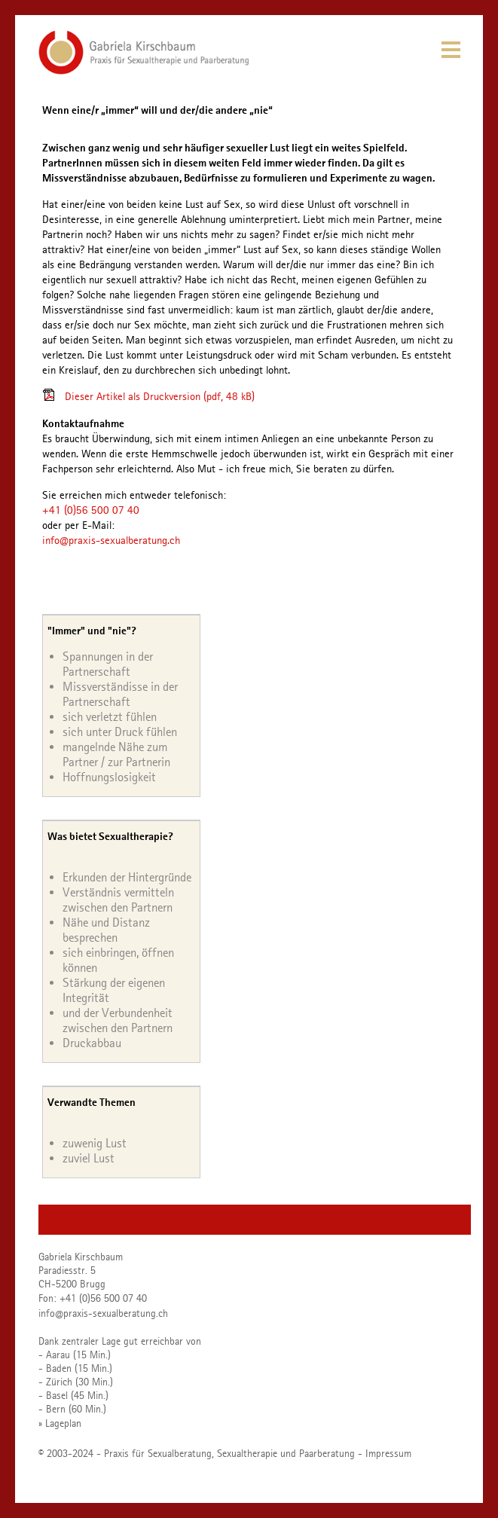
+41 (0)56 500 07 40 (90, 510)
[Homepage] (143, 71)
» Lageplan (59, 1423)
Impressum (388, 1453)
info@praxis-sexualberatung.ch (111, 540)
